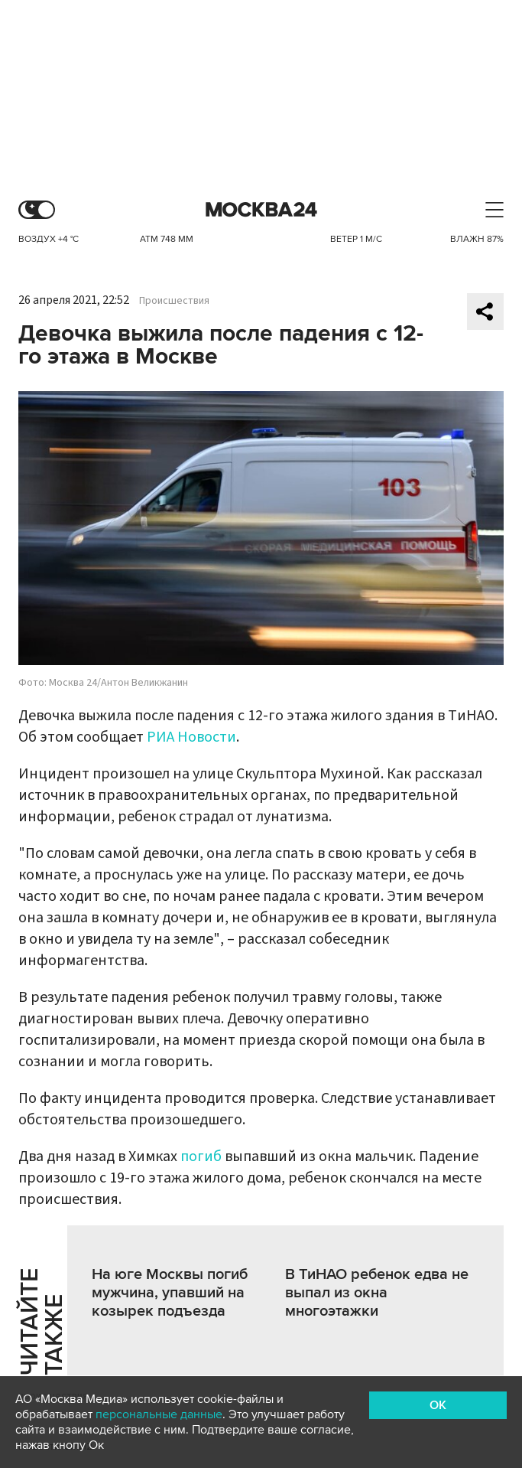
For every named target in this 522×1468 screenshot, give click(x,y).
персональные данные (159, 1414)
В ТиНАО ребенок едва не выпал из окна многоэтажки (377, 1292)
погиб (202, 1156)
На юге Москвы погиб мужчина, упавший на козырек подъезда (170, 1292)
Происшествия (174, 300)
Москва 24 (261, 210)
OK (438, 1405)
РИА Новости (191, 737)
